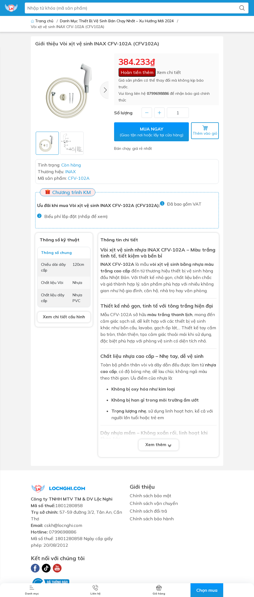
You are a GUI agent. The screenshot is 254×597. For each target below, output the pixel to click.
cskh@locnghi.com (63, 525)
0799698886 (158, 93)
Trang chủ (42, 20)
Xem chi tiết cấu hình (64, 316)
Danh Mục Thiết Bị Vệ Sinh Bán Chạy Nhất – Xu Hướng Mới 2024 (117, 20)
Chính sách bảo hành (152, 518)
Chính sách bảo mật (150, 495)
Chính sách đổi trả (148, 511)
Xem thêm (158, 444)
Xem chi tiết (169, 72)
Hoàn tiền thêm (137, 72)
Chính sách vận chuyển (154, 503)
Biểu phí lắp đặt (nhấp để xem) (76, 216)
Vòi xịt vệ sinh (116, 250)
